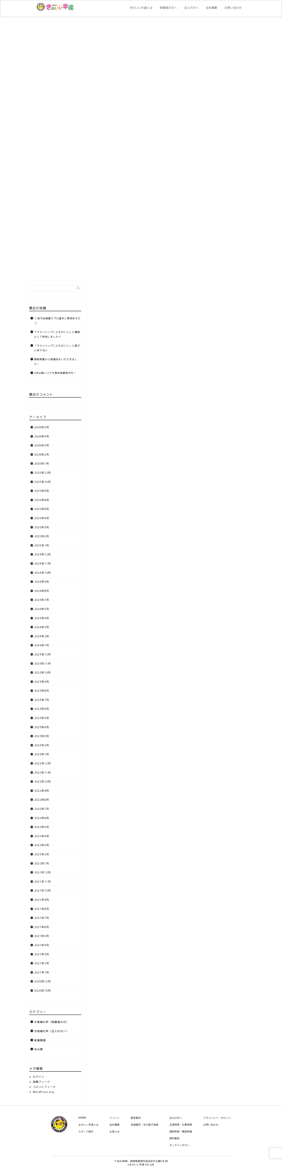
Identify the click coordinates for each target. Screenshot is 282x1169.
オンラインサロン (179, 1145)
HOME (82, 1117)
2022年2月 (41, 854)
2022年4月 (41, 836)
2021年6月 (41, 927)
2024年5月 (41, 609)
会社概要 (211, 8)
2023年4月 (41, 727)
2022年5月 (41, 827)
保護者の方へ (168, 8)
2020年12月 (42, 981)
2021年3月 (41, 954)
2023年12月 (42, 654)
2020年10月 (42, 990)
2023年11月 (42, 663)
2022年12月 (42, 763)
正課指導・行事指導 (180, 1124)
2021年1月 (41, 972)
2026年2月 (41, 454)
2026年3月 (41, 445)
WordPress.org (43, 1092)
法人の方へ (191, 8)
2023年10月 (42, 672)
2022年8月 (41, 800)
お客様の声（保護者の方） (51, 1022)
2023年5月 (41, 718)
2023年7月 (41, 700)
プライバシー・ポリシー (217, 1117)
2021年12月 (42, 872)
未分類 (38, 1049)
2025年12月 (42, 473)
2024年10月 (42, 573)
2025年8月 (41, 500)
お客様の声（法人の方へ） (51, 1031)
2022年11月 (42, 772)
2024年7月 (41, 600)
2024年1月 (41, 645)
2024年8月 (41, 591)
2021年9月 (41, 900)
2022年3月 (41, 845)
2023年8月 (41, 691)
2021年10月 (42, 890)
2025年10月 (42, 482)
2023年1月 (41, 754)
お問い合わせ (233, 8)
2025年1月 (41, 545)
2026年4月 (41, 436)
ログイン (38, 1077)
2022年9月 (41, 791)
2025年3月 (41, 527)
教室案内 (136, 1117)
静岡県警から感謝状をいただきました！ (55, 362)
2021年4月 (41, 945)
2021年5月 (41, 936)
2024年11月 (42, 563)
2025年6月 (41, 509)
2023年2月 (41, 745)
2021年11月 (42, 881)
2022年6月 (41, 818)
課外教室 (174, 1138)
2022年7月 (41, 809)
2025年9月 (41, 491)
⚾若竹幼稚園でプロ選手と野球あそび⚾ (57, 321)
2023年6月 (41, 709)
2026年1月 (41, 463)
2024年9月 (41, 582)
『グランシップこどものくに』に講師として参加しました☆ (57, 334)
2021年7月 (41, 918)
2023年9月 (41, 682)
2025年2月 (41, 536)
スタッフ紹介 (86, 1131)
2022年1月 (41, 863)
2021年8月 (41, 909)
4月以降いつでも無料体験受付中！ (55, 373)
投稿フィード (41, 1082)
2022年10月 (42, 781)
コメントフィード (44, 1087)
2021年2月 (41, 963)
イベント (115, 1117)
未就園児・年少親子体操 (144, 1124)
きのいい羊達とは (141, 8)
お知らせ (115, 1131)
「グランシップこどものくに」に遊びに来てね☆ (57, 348)
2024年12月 (42, 554)
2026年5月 (41, 427)
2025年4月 (41, 518)
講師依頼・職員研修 (180, 1131)
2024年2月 (41, 636)
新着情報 (40, 1040)
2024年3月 (41, 627)
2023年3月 (41, 736)
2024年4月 (41, 618)
